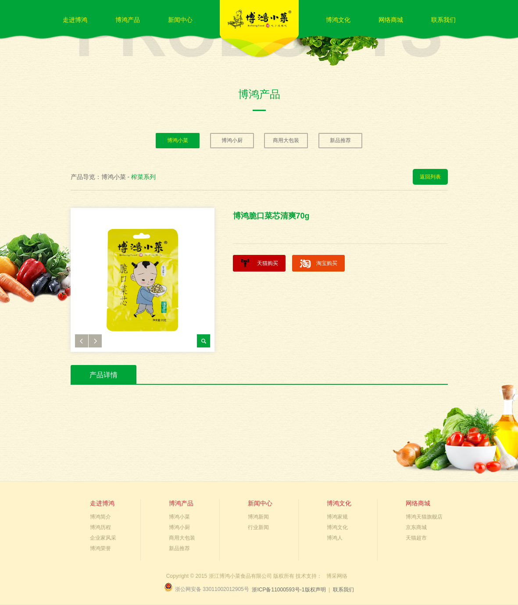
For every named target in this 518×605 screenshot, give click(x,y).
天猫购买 (267, 263)
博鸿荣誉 (100, 548)
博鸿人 (335, 538)
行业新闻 (258, 527)
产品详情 (103, 375)
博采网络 (336, 576)
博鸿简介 (100, 517)
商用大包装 (286, 140)
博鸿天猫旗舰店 (424, 517)
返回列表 (430, 177)
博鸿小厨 (232, 140)
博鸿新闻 (258, 517)
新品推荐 (340, 140)
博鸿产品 (127, 19)
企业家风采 (103, 538)
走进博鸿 (75, 19)
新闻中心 (180, 19)
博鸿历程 (100, 527)
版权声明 (315, 590)
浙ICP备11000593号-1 (278, 590)
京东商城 (416, 527)
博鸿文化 (338, 19)
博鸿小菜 (177, 140)
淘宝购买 (326, 263)
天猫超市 (416, 538)
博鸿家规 (337, 517)
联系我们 (443, 19)
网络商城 (391, 19)
